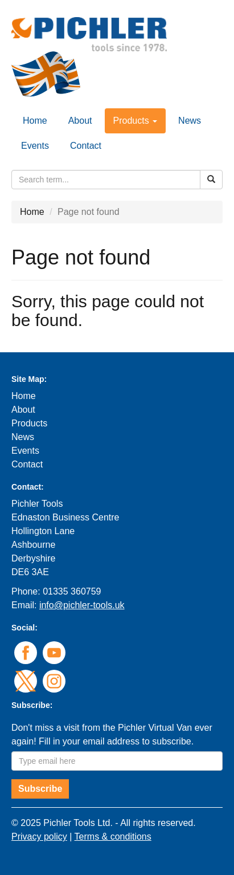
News (189, 120)
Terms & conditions (113, 836)
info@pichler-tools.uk (82, 605)
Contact (85, 145)
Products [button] (135, 120)
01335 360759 (72, 591)
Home (35, 120)
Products (29, 423)
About (80, 120)
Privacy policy (39, 836)
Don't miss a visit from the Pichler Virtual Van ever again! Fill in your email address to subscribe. (111, 734)
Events (35, 145)
